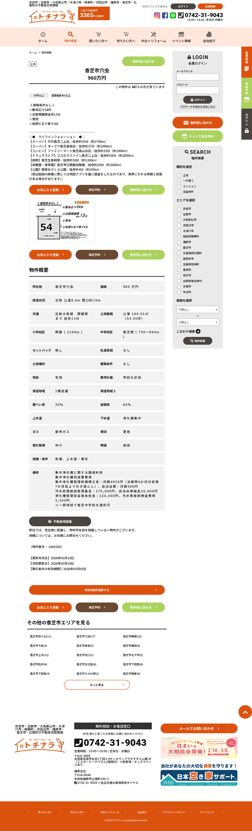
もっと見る (97, 685)
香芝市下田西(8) (133, 664)
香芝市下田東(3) (40, 673)
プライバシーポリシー (174, 812)
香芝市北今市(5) (133, 655)
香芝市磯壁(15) (132, 636)
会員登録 (210, 6)
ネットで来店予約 (198, 136)
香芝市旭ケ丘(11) (40, 636)
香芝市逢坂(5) (85, 645)
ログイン (183, 6)
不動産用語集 (60, 521)
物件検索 (197, 341)
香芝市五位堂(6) (86, 664)
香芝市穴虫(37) (86, 636)
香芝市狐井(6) (38, 664)
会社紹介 (142, 812)
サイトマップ (207, 812)
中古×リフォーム (110, 812)
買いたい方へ (45, 812)
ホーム (33, 52)
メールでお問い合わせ (196, 728)
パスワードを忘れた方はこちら (197, 106)
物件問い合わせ (143, 61)
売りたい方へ (78, 812)
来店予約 (94, 190)
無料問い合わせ (198, 122)
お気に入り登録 (48, 189)
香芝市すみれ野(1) (88, 673)
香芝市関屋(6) (131, 673)
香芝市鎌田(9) (131, 645)
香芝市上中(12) (39, 655)
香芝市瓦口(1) (85, 655)
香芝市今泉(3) (38, 645)
